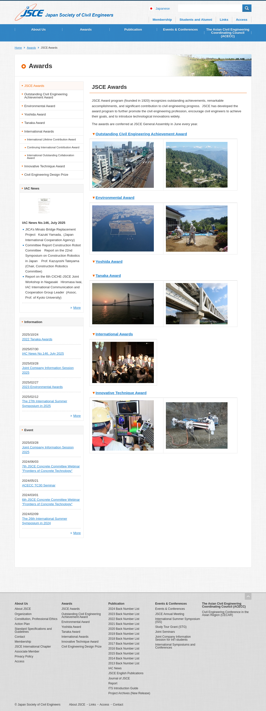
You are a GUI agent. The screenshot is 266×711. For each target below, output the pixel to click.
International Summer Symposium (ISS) (177, 620)
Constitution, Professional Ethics (36, 618)
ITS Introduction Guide (123, 688)
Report (112, 683)
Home (18, 47)
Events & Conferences (180, 29)
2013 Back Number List (124, 663)
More (77, 307)
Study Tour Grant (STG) (171, 626)
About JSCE (23, 608)
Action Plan (22, 623)
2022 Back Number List (124, 618)
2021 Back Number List (124, 623)
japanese (163, 8)
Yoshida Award (109, 261)
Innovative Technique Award (121, 393)
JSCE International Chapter (33, 646)
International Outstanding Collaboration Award (50, 156)
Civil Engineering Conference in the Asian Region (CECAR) (225, 613)
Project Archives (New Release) (129, 693)
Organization (23, 614)
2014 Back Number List (124, 658)
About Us (38, 29)
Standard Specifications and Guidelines (33, 630)
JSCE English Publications (125, 673)
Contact (20, 636)
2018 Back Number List (124, 638)
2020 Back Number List (124, 628)
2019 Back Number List (124, 633)
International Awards (114, 334)
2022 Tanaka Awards (37, 339)
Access (241, 19)
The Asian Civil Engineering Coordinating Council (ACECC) (227, 33)
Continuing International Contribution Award (53, 147)
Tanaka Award (108, 275)
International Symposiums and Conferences (175, 646)
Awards (86, 29)
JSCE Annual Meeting (169, 614)
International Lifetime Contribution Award (51, 139)
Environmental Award (115, 197)
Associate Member (27, 651)
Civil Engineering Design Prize (46, 174)
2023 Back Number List (124, 614)
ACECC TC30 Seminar (38, 485)
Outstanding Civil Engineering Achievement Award (141, 134)
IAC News (115, 668)
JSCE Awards (34, 86)
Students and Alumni (195, 19)
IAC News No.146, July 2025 (43, 353)
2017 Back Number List (124, 643)
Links (224, 19)
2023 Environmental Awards (42, 387)
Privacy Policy (24, 656)
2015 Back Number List (124, 653)
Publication (133, 29)
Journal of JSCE (119, 678)
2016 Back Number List (124, 648)
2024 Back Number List (124, 608)
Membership (162, 19)
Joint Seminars (165, 631)
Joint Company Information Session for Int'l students (173, 638)
